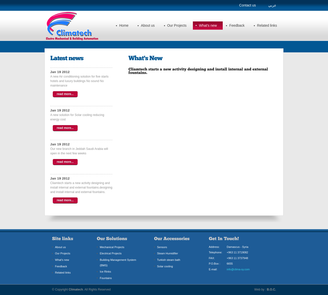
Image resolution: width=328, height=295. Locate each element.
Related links (267, 25)
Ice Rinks (105, 271)
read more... (65, 94)
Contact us (247, 5)
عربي (272, 5)
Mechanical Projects (112, 247)
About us (148, 25)
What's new (208, 25)
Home (123, 25)
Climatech (76, 289)
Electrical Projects (110, 253)
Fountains (106, 278)
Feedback (236, 25)
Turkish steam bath (168, 259)
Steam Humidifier (167, 253)
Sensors (162, 247)
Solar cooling (165, 266)
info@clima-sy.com (238, 269)
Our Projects (177, 25)
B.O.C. (271, 289)
